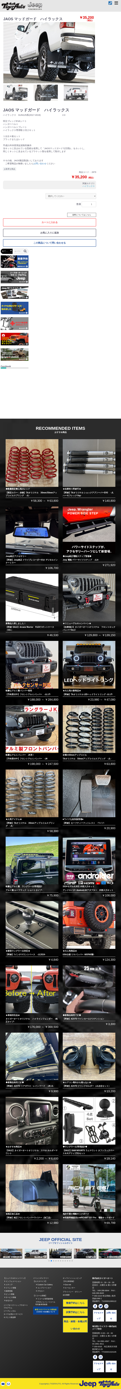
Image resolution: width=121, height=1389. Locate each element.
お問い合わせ (39, 163)
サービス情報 (10, 1297)
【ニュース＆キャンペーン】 (15, 1278)
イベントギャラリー (41, 1278)
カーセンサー (69, 1288)
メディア (8, 1285)
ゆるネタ (8, 1301)
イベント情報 (10, 1288)
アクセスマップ (98, 1316)
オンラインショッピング (72, 1278)
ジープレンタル (10, 1311)
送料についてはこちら (81, 215)
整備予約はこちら (75, 1303)
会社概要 (66, 1295)
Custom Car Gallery (44, 1285)
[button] (49, 1260)
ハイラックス (89, 186)
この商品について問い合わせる (49, 243)
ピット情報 (9, 1294)
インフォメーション (12, 1281)
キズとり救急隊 (10, 1317)
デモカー (40, 1291)
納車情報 (8, 1291)
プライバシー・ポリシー (72, 1292)
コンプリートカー (43, 1288)
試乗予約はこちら (75, 1312)
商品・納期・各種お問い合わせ (75, 1325)
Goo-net (67, 1285)
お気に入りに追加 (49, 233)
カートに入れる (49, 222)
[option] (49, 52)
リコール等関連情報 (44, 1299)
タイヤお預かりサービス (13, 1314)
